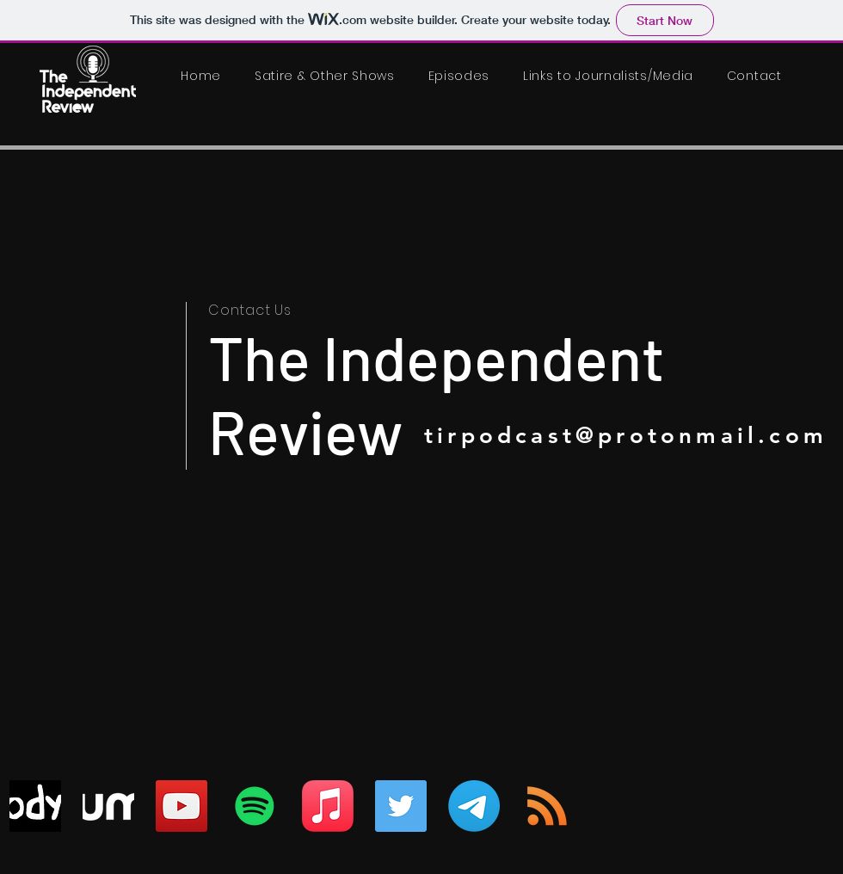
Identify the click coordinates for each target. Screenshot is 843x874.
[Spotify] (254, 806)
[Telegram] (474, 806)
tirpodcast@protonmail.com (626, 435)
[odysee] (35, 806)
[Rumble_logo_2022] (108, 806)
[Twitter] (401, 806)
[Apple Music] (328, 806)
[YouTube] (181, 806)
